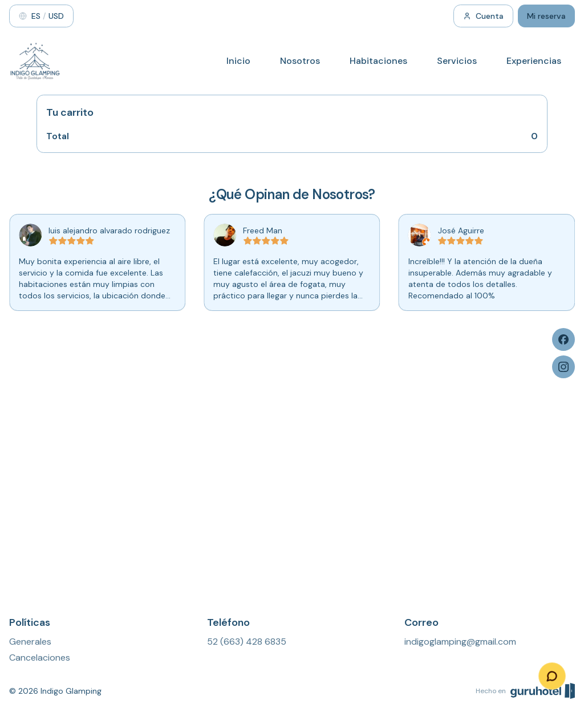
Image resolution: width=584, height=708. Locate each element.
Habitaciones (378, 61)
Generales (30, 642)
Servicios (457, 61)
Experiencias (533, 61)
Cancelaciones (39, 658)
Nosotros (300, 61)
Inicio (238, 61)
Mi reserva (546, 16)
